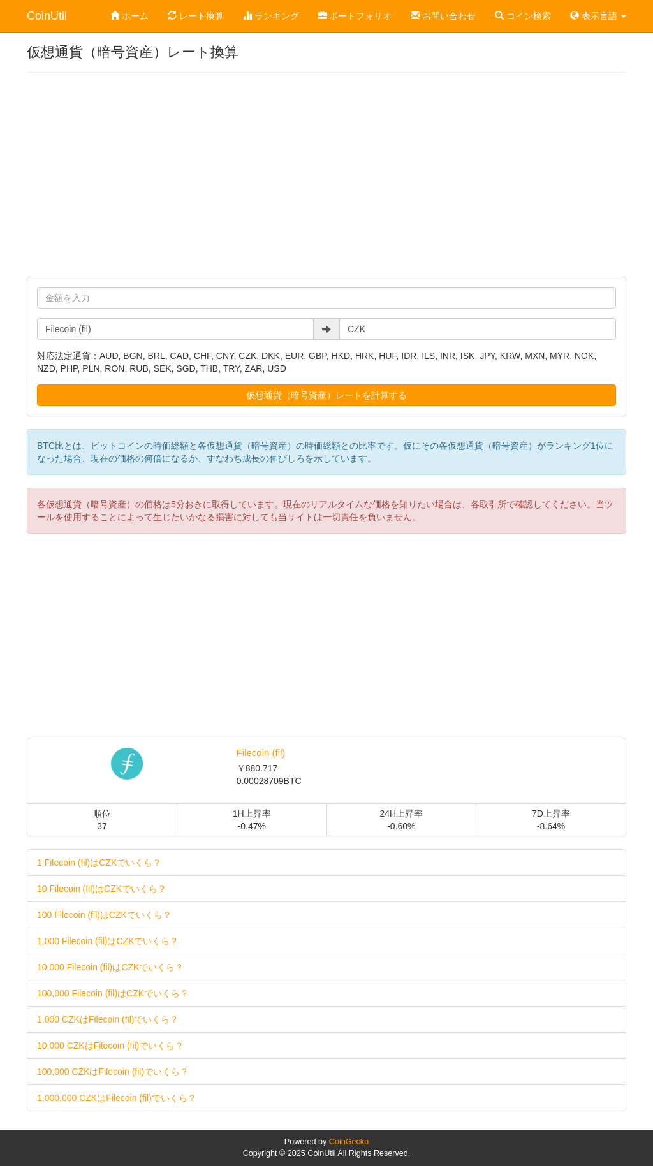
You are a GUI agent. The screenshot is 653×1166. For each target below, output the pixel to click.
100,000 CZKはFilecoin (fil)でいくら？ (113, 1072)
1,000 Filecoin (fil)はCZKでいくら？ (108, 941)
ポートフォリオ (355, 16)
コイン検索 (523, 16)
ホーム (129, 16)
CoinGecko (349, 1141)
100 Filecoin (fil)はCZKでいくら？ (104, 915)
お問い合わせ (443, 16)
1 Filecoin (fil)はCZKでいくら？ (99, 862)
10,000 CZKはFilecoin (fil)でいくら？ (110, 1045)
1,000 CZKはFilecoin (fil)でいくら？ (108, 1019)
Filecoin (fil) (261, 752)
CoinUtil (47, 16)
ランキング (271, 16)
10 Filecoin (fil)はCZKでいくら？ (101, 889)
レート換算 (196, 16)
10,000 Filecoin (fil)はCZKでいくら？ (110, 967)
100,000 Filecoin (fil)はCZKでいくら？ (113, 993)
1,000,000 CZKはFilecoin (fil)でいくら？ (116, 1098)
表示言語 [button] (598, 16)
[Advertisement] (326, 174)
